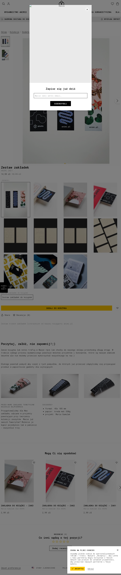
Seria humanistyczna (99, 12)
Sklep (4, 32)
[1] (65, 163)
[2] (67, 163)
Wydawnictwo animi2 (15, 12)
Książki (35, 12)
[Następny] (117, 101)
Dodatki (26, 32)
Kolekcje (14, 32)
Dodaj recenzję (60, 548)
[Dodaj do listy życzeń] (34, 462)
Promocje (78, 12)
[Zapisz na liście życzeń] (117, 308)
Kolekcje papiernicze (56, 12)
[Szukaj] (3, 3)
